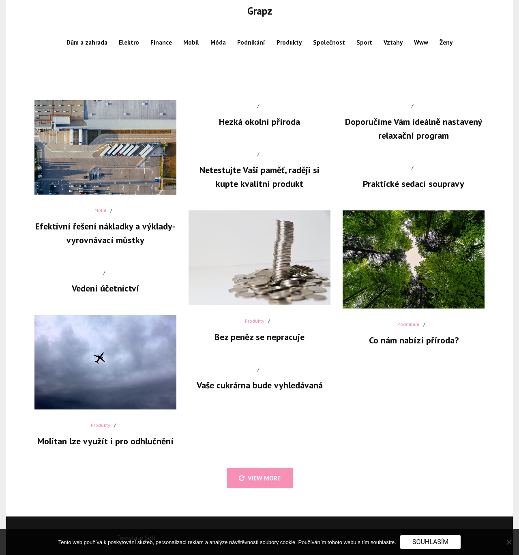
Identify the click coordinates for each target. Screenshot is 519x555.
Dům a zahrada (86, 42)
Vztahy (393, 42)
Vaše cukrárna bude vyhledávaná (260, 385)
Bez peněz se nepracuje (259, 337)
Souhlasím (430, 542)
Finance (161, 42)
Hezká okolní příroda (259, 121)
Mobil (191, 42)
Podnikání (251, 42)
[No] (509, 542)
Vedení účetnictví (105, 288)
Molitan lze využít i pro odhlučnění (105, 441)
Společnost (329, 42)
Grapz (259, 10)
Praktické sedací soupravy (413, 183)
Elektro (129, 42)
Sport (364, 42)
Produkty (289, 42)
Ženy (446, 42)
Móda (218, 42)
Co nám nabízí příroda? (414, 340)
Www (421, 42)
